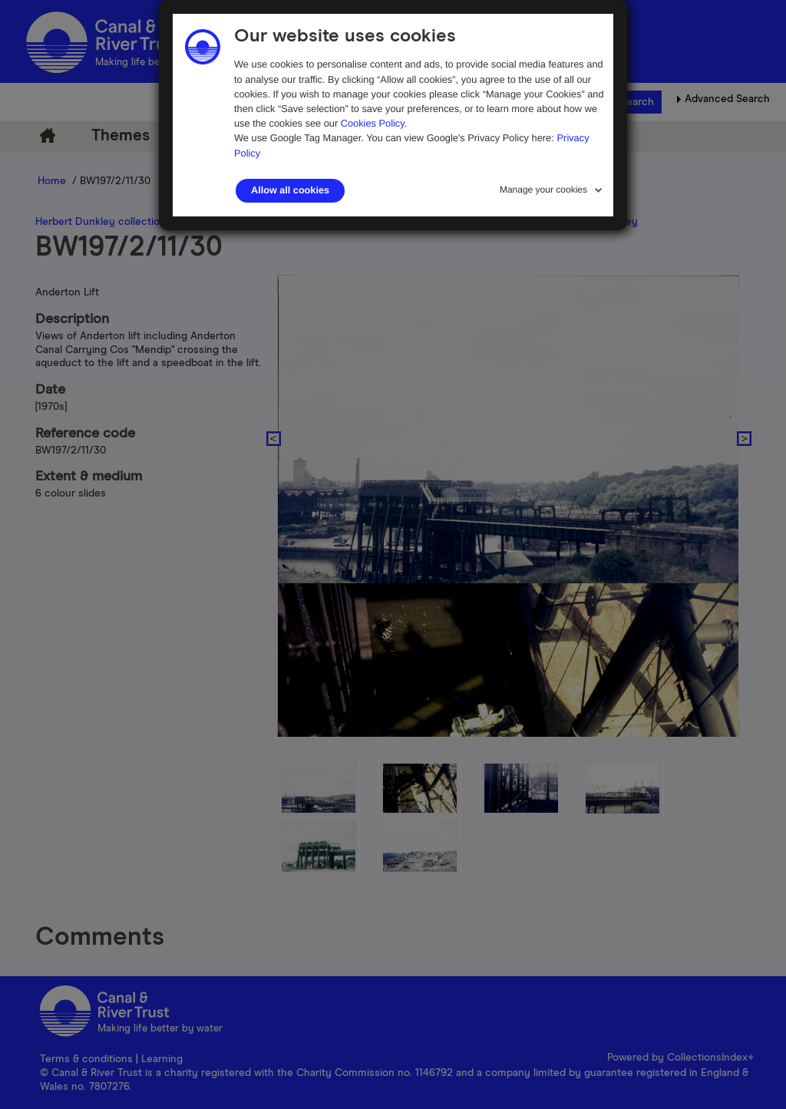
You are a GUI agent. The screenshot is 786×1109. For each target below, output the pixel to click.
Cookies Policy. (374, 123)
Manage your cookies (543, 189)
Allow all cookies (290, 190)
